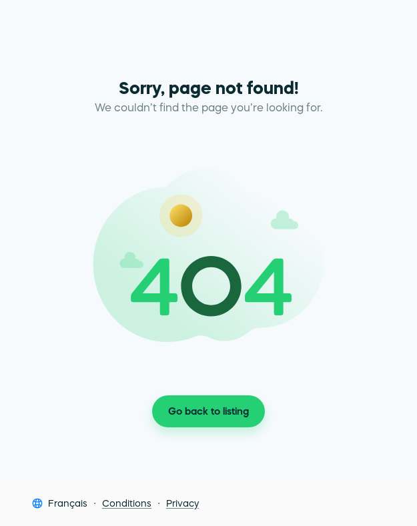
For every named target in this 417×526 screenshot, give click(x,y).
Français (67, 503)
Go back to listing (208, 411)
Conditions (126, 503)
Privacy (182, 503)
